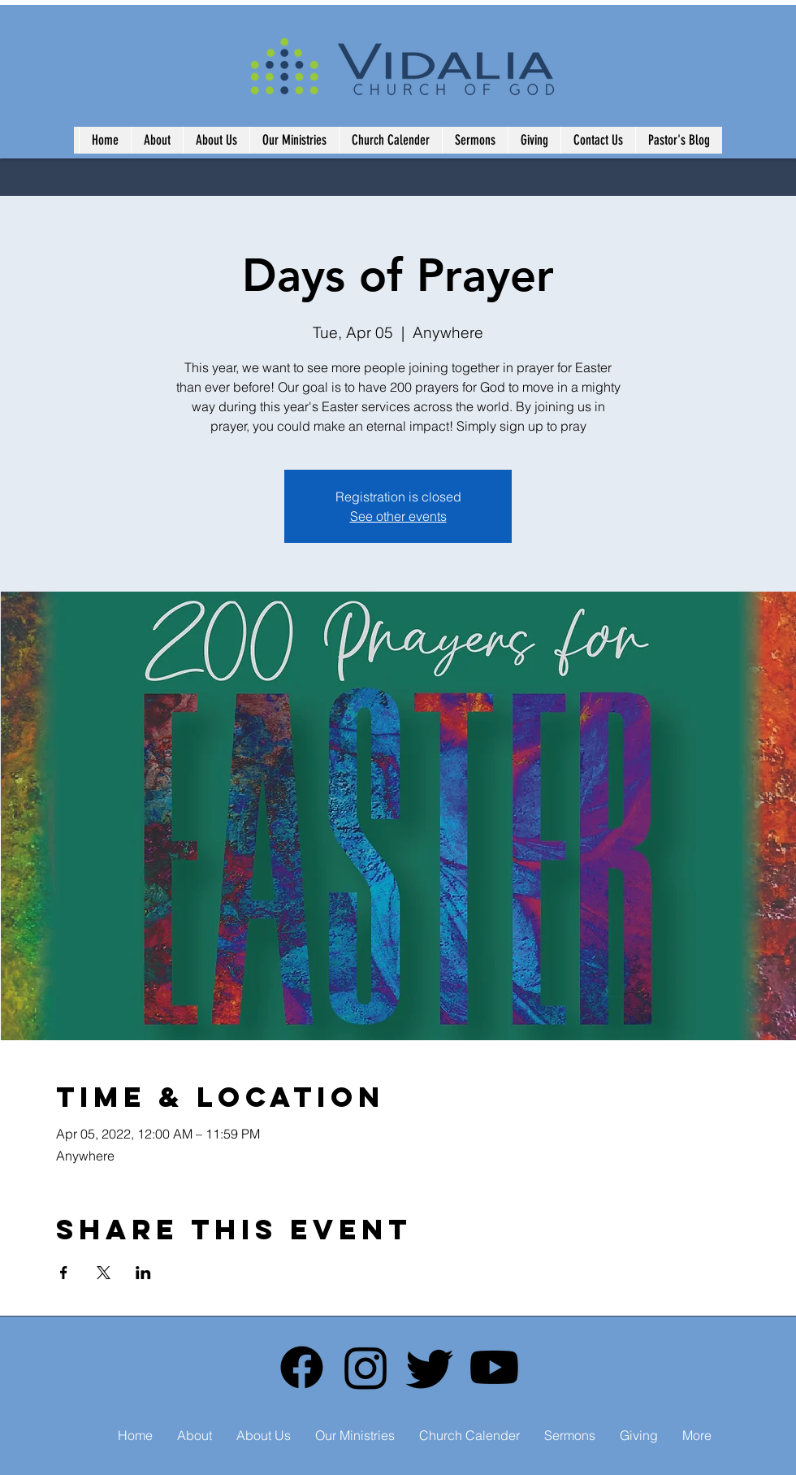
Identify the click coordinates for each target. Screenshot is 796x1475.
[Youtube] (494, 1367)
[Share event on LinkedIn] (143, 1272)
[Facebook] (302, 1367)
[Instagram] (366, 1367)
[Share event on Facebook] (63, 1272)
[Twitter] (430, 1367)
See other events (398, 516)
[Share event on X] (103, 1272)
